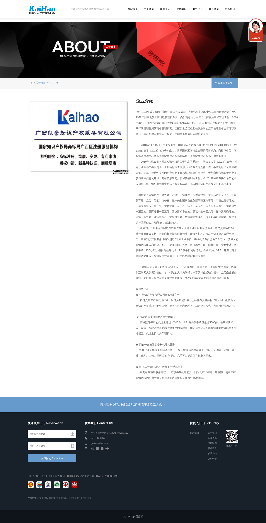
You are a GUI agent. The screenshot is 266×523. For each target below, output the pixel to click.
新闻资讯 (165, 9)
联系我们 (214, 9)
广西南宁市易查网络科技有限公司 (89, 9)
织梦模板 (43, 498)
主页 (30, 82)
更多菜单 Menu (225, 82)
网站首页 (132, 9)
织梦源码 (62, 498)
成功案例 (181, 9)
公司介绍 (54, 82)
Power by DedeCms (106, 476)
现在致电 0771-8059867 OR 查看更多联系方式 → (133, 404)
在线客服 (255, 37)
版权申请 (230, 9)
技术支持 (53, 498)
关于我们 (149, 9)
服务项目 (197, 9)
